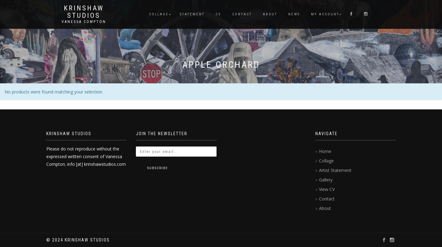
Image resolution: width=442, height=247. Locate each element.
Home (325, 151)
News (294, 14)
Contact (242, 14)
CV (218, 14)
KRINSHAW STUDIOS (84, 12)
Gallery (325, 180)
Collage (159, 14)
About (270, 14)
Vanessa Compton (84, 22)
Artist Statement (335, 170)
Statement (192, 14)
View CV (327, 189)
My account (325, 14)
